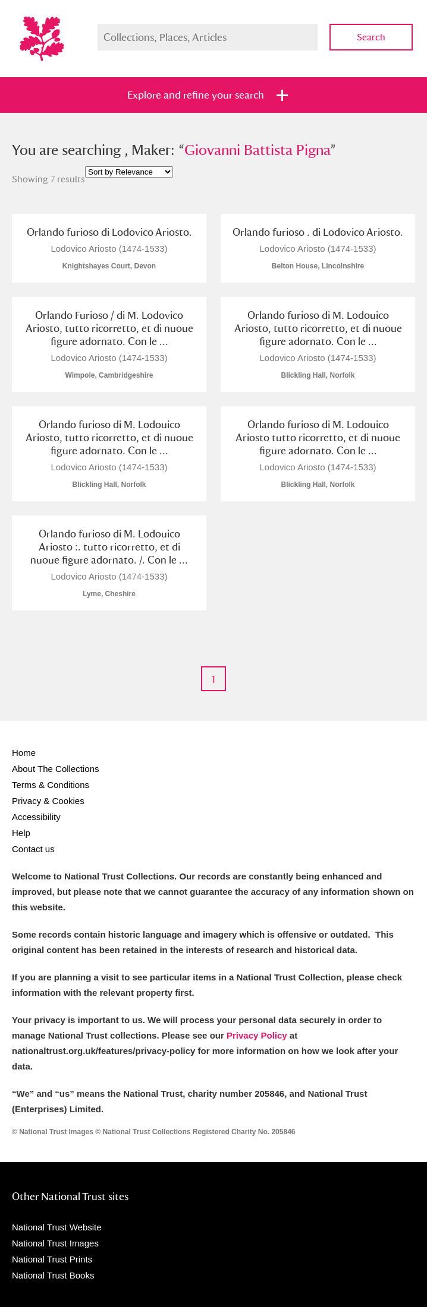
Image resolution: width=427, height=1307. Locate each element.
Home (24, 753)
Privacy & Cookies (48, 801)
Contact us (33, 849)
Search (371, 37)
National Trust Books (53, 1275)
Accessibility (36, 817)
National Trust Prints (52, 1259)
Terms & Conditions (50, 785)
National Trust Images (55, 1243)
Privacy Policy (257, 1035)
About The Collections (55, 769)
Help (21, 833)
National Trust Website (57, 1227)
